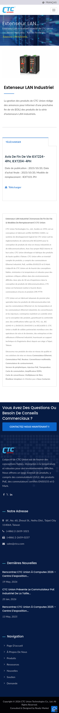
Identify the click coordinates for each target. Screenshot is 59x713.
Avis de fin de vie (36, 32)
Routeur (25, 359)
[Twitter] (7, 494)
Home (10, 32)
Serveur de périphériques (16, 367)
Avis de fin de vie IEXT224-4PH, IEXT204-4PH (25, 159)
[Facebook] (4, 494)
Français (51, 2)
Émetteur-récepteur (14, 379)
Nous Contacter (43, 379)
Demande (12, 683)
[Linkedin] (11, 494)
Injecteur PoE (32, 367)
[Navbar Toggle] (54, 10)
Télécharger (13, 187)
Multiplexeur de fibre (34, 375)
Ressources (13, 664)
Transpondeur (45, 367)
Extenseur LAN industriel (15, 36)
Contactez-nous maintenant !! (29, 426)
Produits (11, 658)
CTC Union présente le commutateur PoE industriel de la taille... (28, 591)
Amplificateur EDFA (33, 371)
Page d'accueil (15, 645)
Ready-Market (42, 708)
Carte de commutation (15, 371)
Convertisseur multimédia (40, 359)
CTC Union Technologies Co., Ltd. (37, 701)
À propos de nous (17, 651)
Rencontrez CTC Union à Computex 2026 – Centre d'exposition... (29, 574)
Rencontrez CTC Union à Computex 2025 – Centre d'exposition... (29, 609)
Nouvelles (20, 32)
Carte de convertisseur (15, 375)
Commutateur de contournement (19, 363)
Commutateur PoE (13, 359)
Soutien (11, 676)
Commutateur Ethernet (41, 355)
